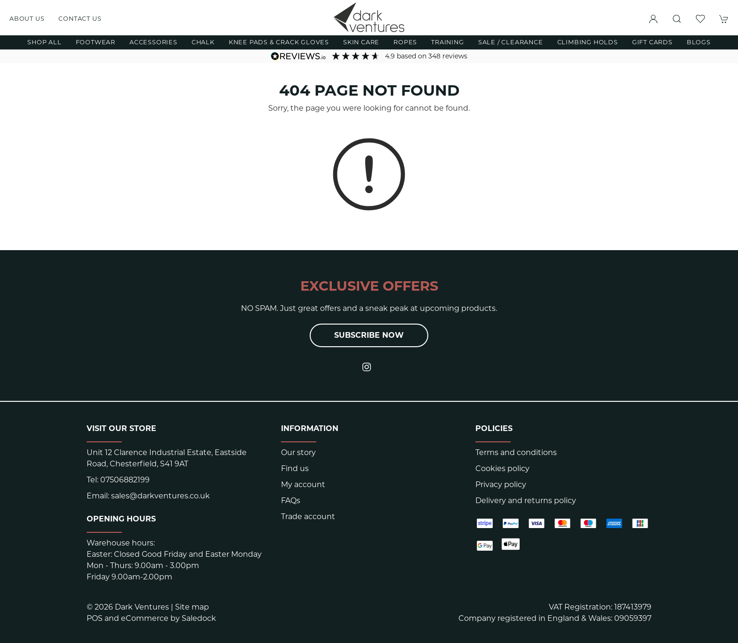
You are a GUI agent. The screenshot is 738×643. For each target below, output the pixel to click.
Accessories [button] (153, 42)
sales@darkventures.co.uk (160, 495)
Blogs (699, 42)
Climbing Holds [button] (587, 42)
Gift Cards (652, 42)
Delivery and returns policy (525, 500)
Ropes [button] (405, 42)
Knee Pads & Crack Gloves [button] (279, 42)
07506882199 (125, 479)
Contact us (79, 18)
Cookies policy (502, 468)
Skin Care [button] (361, 42)
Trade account (308, 516)
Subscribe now (369, 335)
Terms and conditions (516, 452)
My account (303, 484)
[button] (677, 19)
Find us (295, 468)
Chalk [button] (203, 42)
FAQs (290, 500)
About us (26, 18)
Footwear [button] (95, 42)
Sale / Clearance (510, 42)
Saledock (199, 618)
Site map (192, 606)
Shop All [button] (44, 42)
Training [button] (447, 42)
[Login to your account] (653, 19)
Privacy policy (500, 484)
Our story (298, 452)
